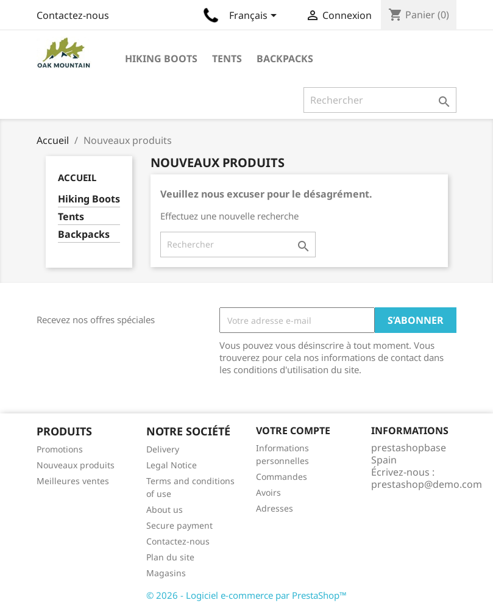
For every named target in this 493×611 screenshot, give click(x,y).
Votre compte (293, 430)
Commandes (281, 476)
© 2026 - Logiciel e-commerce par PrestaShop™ (246, 595)
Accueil (77, 177)
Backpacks (285, 58)
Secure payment (179, 525)
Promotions (60, 449)
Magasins (166, 573)
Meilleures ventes (73, 481)
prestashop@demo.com (426, 484)
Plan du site (170, 557)
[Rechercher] (379, 100)
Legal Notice (171, 465)
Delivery (162, 449)
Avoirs (268, 492)
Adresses (274, 508)
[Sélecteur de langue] (255, 16)
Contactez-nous (73, 15)
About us (164, 509)
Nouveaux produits (76, 465)
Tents (227, 58)
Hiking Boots (161, 58)
